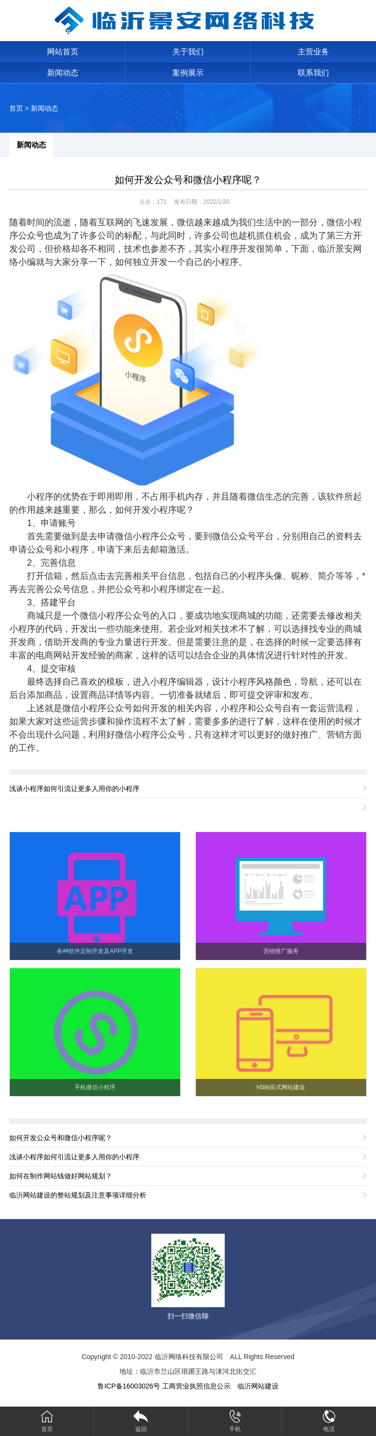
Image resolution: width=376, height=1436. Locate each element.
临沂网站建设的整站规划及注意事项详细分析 (77, 1195)
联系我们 (313, 73)
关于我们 (188, 52)
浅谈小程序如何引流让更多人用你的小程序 (74, 788)
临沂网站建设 (258, 1386)
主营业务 (313, 52)
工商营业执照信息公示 (196, 1386)
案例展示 (188, 73)
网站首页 (62, 52)
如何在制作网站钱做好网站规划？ (60, 1176)
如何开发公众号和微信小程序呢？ (188, 179)
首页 (16, 108)
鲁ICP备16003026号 (128, 1386)
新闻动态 (62, 73)
